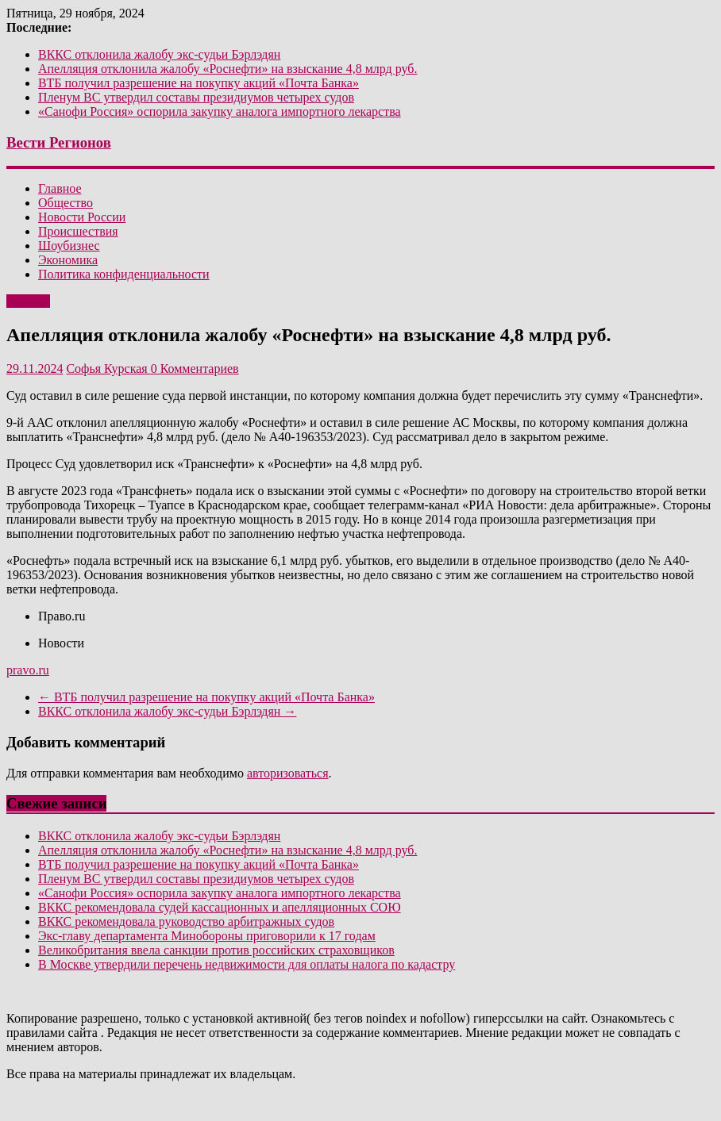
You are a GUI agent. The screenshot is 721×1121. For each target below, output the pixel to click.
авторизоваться (288, 773)
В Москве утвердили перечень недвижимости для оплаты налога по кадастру (246, 964)
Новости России (81, 217)
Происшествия (78, 231)
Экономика (68, 260)
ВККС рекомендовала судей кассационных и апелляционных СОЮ (219, 907)
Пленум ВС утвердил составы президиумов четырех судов (196, 97)
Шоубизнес (69, 245)
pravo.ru (27, 670)
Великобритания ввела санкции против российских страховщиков (216, 950)
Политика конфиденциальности (124, 274)
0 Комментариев (195, 368)
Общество (65, 202)
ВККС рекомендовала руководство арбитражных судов (186, 921)
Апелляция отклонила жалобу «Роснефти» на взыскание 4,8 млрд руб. (227, 68)
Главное (60, 188)
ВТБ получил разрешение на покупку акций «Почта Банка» (198, 83)
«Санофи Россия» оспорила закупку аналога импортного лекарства (219, 111)
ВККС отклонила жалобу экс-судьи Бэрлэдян (159, 54)
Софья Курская (108, 368)
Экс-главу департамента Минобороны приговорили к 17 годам (207, 935)
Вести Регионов (58, 142)
